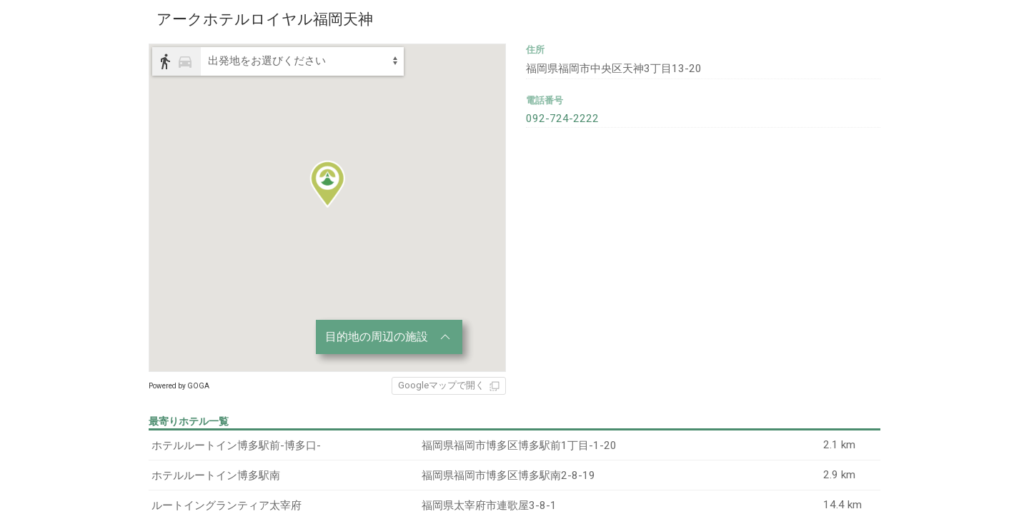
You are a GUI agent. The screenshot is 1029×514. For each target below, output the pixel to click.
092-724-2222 (558, 115)
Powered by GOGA (179, 386)
